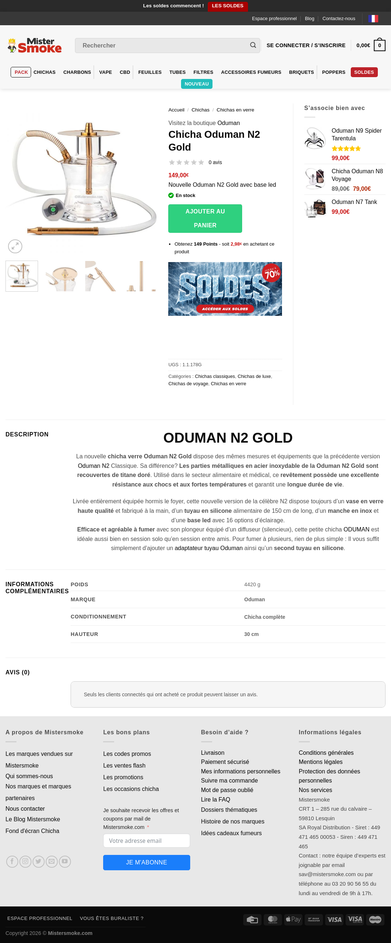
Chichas (45, 72)
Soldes (364, 72)
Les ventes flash (124, 765)
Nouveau (197, 84)
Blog (310, 18)
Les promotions (123, 777)
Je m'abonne (146, 862)
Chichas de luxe (254, 376)
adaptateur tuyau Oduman (209, 548)
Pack (21, 72)
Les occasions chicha (131, 789)
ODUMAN (356, 529)
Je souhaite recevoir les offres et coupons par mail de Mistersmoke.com (141, 818)
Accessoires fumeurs (251, 72)
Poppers (334, 72)
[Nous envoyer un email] (52, 862)
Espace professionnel (274, 18)
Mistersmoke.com (70, 933)
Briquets (301, 72)
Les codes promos (127, 754)
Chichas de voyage (188, 383)
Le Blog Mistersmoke (32, 819)
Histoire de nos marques (232, 821)
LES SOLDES (228, 5)
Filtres (203, 72)
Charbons (77, 72)
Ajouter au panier (205, 218)
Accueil (176, 110)
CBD (125, 72)
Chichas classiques (215, 376)
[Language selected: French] (377, 18)
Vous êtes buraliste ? (112, 918)
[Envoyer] (253, 45)
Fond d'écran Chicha (32, 831)
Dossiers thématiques (229, 810)
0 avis (215, 162)
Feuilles (150, 72)
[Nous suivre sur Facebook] (12, 862)
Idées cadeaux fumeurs (231, 833)
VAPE (105, 72)
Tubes (177, 72)
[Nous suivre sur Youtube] (65, 862)
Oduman (228, 123)
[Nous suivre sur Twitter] (39, 862)
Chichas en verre (235, 110)
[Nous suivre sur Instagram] (25, 862)
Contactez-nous (339, 18)
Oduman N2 (93, 466)
